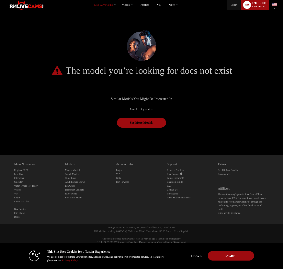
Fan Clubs (70, 185)
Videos (126, 4)
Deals (16, 217)
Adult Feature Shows (75, 182)
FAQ (169, 185)
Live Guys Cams (103, 4)
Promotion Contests (74, 189)
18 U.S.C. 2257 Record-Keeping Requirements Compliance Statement (141, 242)
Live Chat (19, 174)
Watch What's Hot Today (26, 185)
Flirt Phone (19, 213)
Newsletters (172, 193)
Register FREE (21, 170)
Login (234, 4)
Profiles (145, 4)
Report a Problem (175, 170)
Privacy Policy (70, 260)
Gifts (118, 178)
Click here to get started (229, 213)
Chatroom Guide (175, 182)
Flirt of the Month (73, 197)
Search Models (72, 174)
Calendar (18, 182)
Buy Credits (20, 209)
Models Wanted (72, 170)
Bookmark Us (224, 174)
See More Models (141, 122)
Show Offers (71, 193)
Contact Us (172, 189)
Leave (196, 255)
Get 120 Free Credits (228, 170)
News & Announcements (179, 197)
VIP (159, 4)
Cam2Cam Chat (21, 201)
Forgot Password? (175, 178)
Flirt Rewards (122, 182)
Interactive (19, 178)
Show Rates (70, 178)
